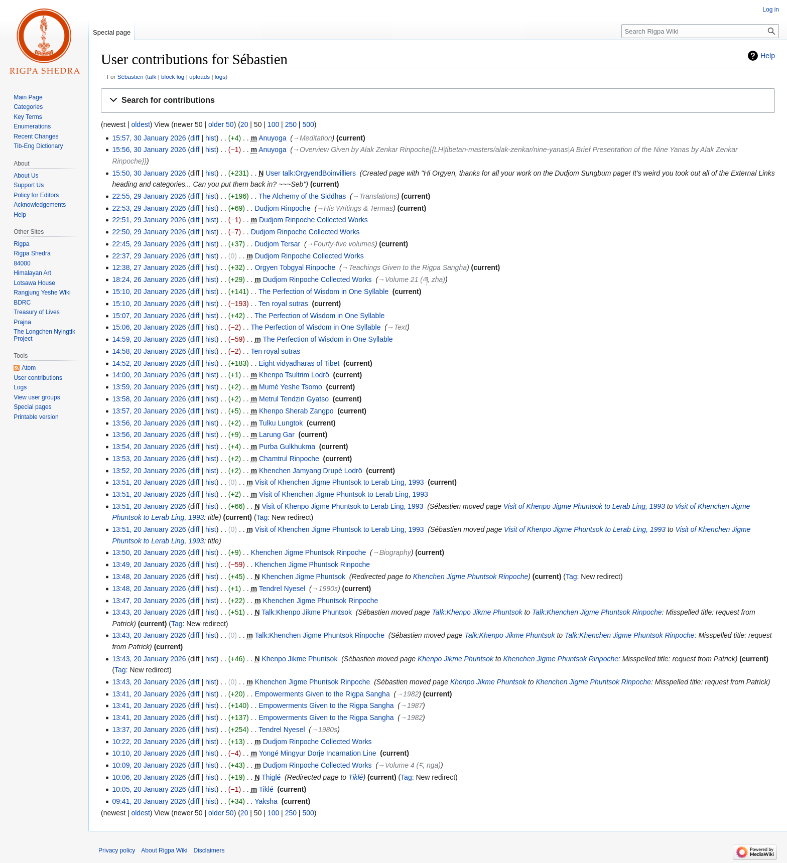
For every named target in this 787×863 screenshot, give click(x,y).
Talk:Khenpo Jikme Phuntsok (306, 612)
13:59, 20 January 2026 (149, 387)
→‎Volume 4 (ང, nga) (409, 765)
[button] (437, 100)
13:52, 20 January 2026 (149, 471)
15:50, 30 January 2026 (149, 173)
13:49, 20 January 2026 (149, 564)
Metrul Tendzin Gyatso (294, 399)
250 (291, 124)
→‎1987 (411, 705)
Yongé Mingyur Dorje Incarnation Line (317, 753)
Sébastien (130, 76)
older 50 (221, 124)
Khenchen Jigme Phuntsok (303, 576)
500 (308, 124)
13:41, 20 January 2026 (149, 694)
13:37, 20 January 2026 (149, 730)
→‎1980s (324, 730)
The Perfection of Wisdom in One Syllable (323, 291)
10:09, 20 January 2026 (149, 765)
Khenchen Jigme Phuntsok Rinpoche (308, 552)
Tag (262, 517)
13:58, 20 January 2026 (149, 399)
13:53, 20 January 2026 (149, 459)
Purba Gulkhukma (287, 447)
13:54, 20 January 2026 (149, 447)
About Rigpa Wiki (164, 850)
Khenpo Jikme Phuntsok (299, 659)
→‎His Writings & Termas (355, 208)
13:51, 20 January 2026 (149, 482)
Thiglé (271, 777)
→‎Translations (374, 196)
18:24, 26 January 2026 (149, 279)
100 (273, 124)
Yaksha (266, 801)
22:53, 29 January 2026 (149, 208)
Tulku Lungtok (281, 423)
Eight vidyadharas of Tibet (298, 363)
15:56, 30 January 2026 (149, 150)
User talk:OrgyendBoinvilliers (311, 173)
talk (151, 76)
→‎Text (397, 327)
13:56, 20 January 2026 (149, 423)
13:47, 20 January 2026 (149, 601)
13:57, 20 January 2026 (149, 411)
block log (172, 76)
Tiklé (355, 777)
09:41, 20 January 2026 (149, 801)
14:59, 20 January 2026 (149, 339)
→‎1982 (407, 694)
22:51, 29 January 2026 (149, 220)
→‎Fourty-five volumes (341, 244)
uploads (199, 76)
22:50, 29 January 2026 (149, 232)
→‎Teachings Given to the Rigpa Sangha (404, 267)
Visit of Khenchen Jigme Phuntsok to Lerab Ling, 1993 (339, 482)
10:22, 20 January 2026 (149, 742)
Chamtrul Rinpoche (289, 459)
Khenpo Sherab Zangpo (296, 411)
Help (767, 56)
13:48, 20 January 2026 (149, 576)
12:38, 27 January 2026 (149, 267)
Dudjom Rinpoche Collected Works (313, 220)
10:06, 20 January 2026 (149, 777)
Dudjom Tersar (277, 244)
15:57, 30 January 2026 (149, 138)
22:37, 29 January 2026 (149, 256)
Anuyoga (272, 138)
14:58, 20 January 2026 (149, 351)
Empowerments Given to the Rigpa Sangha (321, 694)
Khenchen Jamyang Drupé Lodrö (310, 471)
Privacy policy (116, 850)
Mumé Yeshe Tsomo (290, 387)
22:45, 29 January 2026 (149, 244)
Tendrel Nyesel (282, 589)
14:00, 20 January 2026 (149, 375)
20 (244, 124)
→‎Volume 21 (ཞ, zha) (411, 279)
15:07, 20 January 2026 (149, 316)
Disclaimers (208, 850)
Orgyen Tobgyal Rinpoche (294, 267)
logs (220, 76)
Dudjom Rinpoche (282, 208)
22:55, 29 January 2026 (149, 196)
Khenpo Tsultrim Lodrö (294, 375)
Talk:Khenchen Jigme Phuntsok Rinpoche (597, 612)
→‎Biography (391, 552)
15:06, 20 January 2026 (149, 327)
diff (194, 138)
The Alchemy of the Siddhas (302, 196)
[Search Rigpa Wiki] (700, 31)
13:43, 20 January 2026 (149, 612)
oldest (140, 124)
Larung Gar (277, 434)
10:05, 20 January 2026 (149, 789)
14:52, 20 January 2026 (149, 363)
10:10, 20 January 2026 (149, 753)
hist (210, 138)
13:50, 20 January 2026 (149, 552)
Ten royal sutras (283, 304)
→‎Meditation (312, 138)
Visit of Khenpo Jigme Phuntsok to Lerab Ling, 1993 (342, 506)
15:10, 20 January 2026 (149, 291)
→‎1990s (325, 589)
